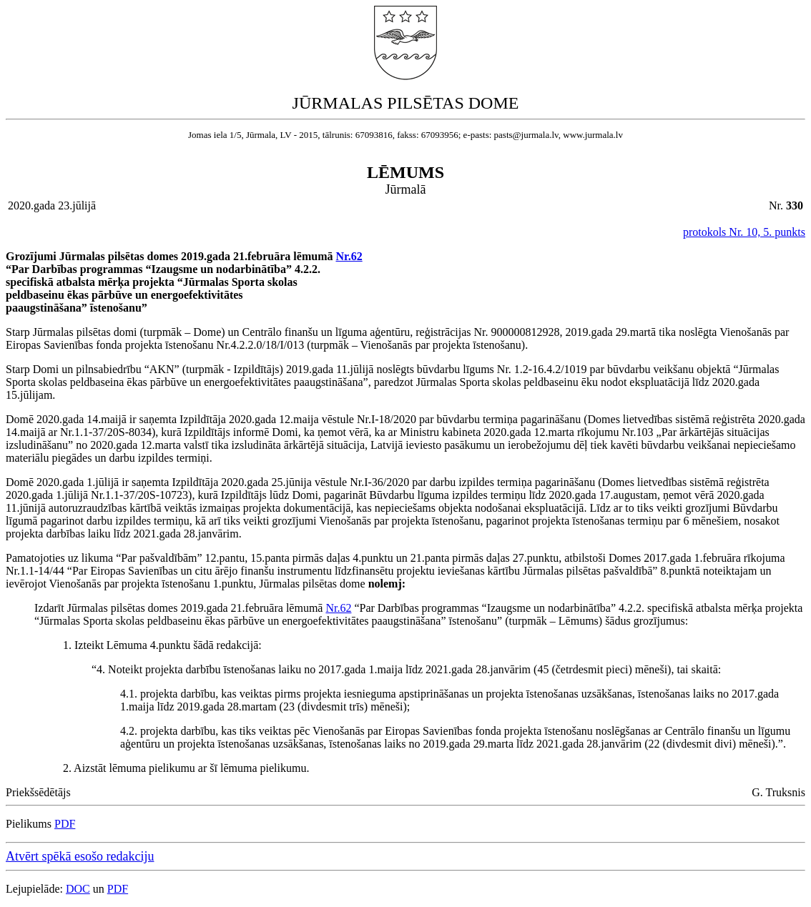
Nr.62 (348, 256)
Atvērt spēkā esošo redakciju (80, 856)
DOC (78, 889)
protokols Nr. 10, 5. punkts (744, 232)
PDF (64, 824)
